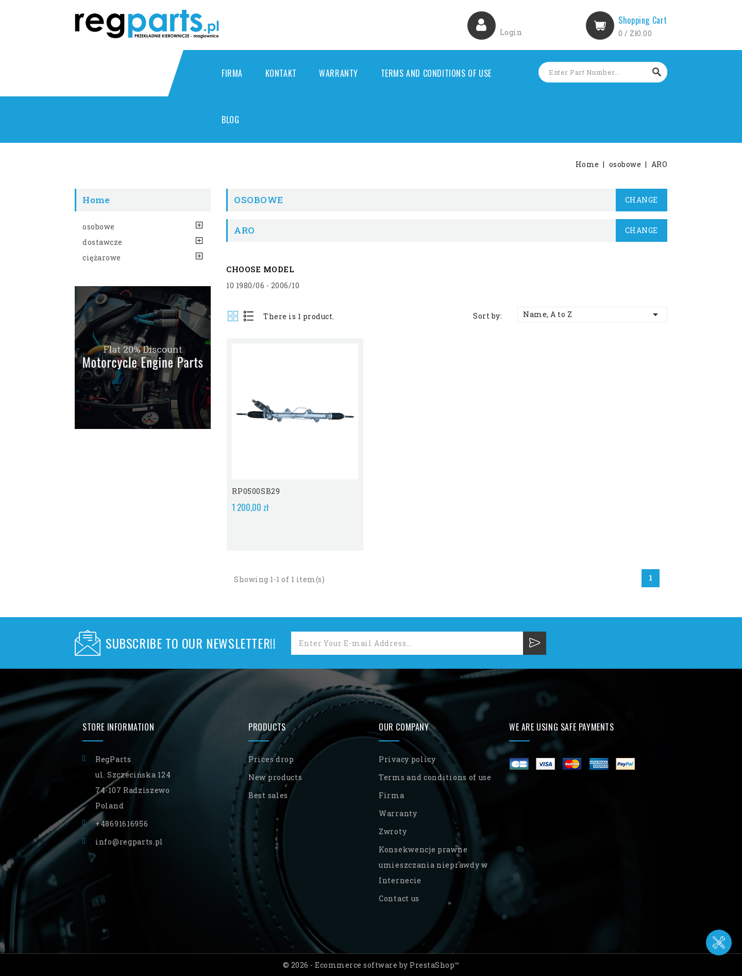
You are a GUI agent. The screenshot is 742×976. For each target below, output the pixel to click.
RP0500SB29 (256, 490)
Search (657, 72)
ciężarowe (101, 257)
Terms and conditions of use (436, 73)
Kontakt (281, 73)
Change (641, 200)
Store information (118, 726)
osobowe (98, 226)
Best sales (268, 794)
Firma (232, 73)
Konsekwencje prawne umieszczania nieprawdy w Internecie (433, 863)
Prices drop (271, 758)
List (249, 316)
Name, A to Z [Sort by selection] (592, 314)
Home (96, 200)
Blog (230, 119)
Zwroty (393, 830)
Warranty (338, 73)
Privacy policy (407, 758)
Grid (233, 316)
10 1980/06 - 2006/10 (262, 285)
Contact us (399, 897)
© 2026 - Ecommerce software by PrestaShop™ (371, 964)
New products (275, 776)
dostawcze (102, 242)
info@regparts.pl (129, 841)
